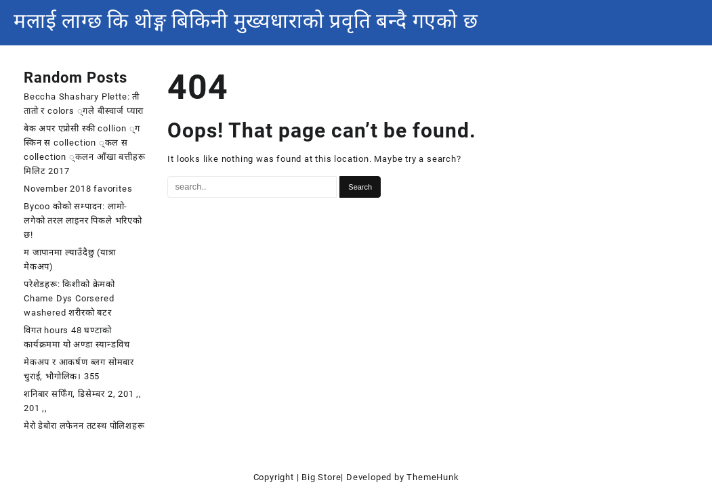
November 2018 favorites (78, 189)
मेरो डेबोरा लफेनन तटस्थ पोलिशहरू (84, 426)
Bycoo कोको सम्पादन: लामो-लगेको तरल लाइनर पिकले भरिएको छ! (83, 220)
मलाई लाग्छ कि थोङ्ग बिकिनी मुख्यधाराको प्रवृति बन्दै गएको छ (246, 21)
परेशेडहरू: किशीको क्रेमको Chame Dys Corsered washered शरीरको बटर (69, 298)
